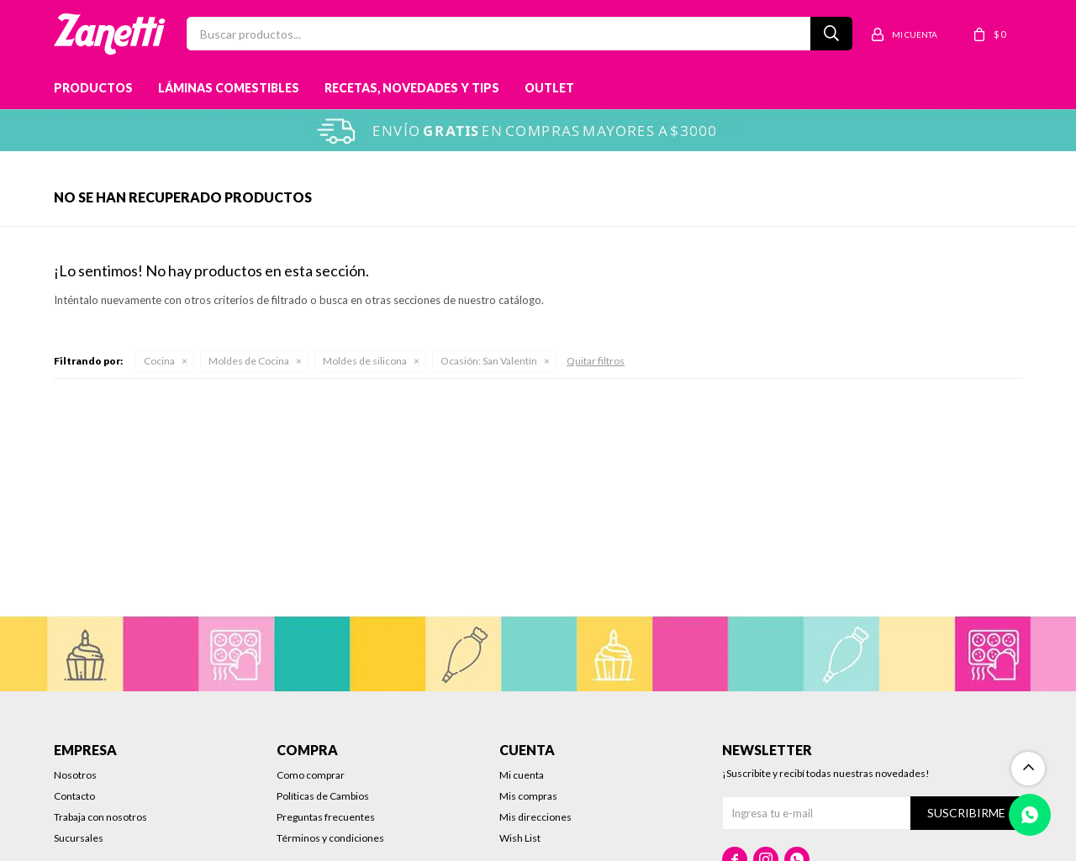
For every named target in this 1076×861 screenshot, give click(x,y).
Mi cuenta (521, 775)
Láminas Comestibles (228, 88)
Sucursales (78, 838)
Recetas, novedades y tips (411, 88)
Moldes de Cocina (248, 360)
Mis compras (528, 796)
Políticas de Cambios (323, 796)
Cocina (159, 360)
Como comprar (311, 775)
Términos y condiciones (330, 838)
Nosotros (75, 775)
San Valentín (488, 360)
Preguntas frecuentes (326, 817)
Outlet (549, 88)
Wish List (520, 838)
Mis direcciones (535, 817)
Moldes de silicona (365, 360)
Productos (93, 88)
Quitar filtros (596, 360)
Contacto (74, 796)
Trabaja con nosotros (100, 817)
